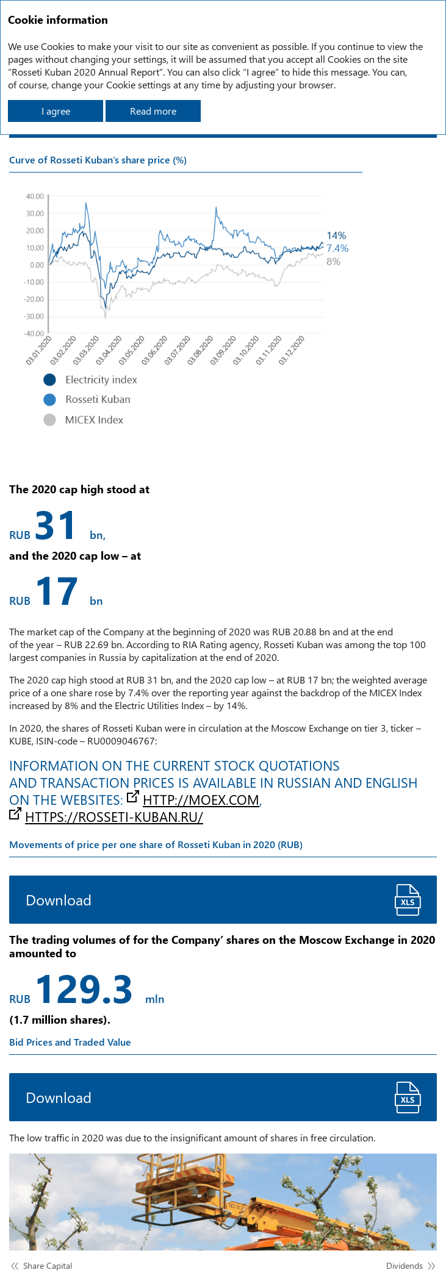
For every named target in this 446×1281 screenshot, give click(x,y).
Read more (153, 110)
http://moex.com (201, 799)
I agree (55, 110)
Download (59, 899)
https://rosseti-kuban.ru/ (114, 816)
